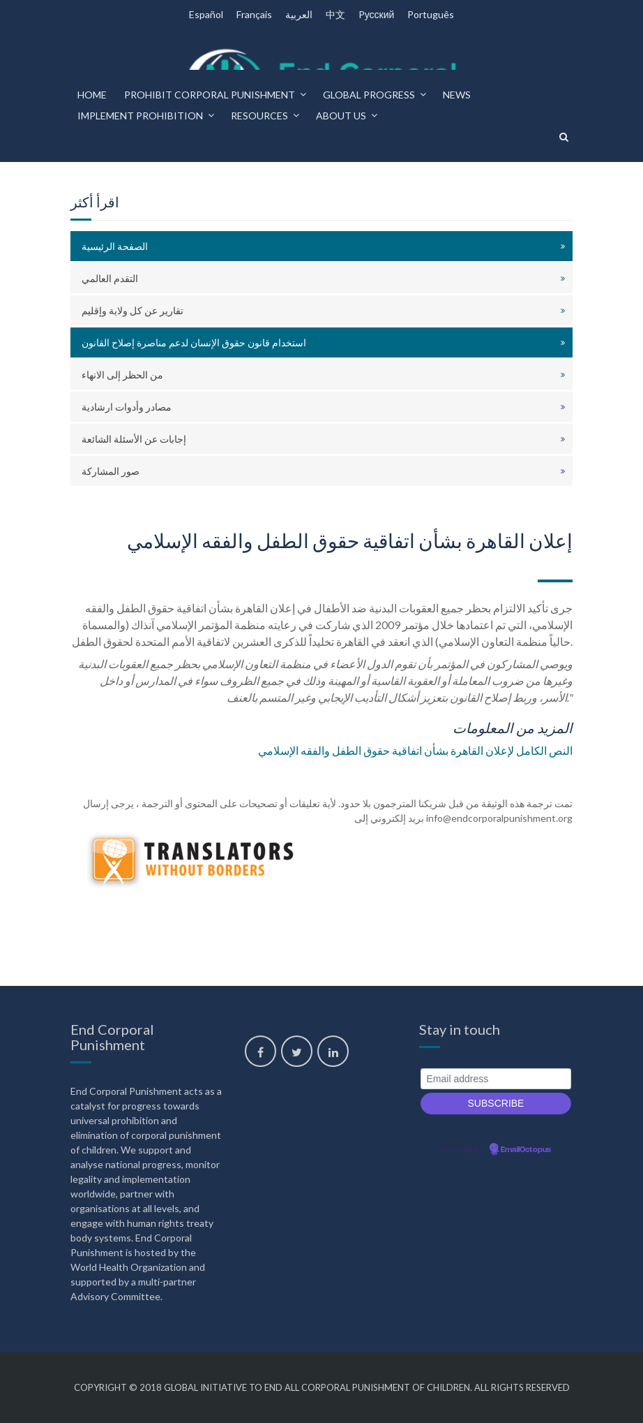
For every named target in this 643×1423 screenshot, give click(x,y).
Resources (259, 115)
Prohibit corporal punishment (209, 95)
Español (206, 14)
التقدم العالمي (110, 278)
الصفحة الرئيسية (115, 246)
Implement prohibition (140, 115)
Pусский (376, 14)
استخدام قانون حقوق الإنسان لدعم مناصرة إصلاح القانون (194, 342)
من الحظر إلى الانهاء (122, 375)
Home (92, 95)
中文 (335, 14)
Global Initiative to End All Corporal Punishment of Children (317, 1387)
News (457, 95)
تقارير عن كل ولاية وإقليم (132, 310)
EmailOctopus (526, 1149)
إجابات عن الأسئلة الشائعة (134, 439)
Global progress (369, 95)
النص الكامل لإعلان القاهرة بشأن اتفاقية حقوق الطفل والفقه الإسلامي (415, 750)
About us (341, 115)
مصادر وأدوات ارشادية (127, 407)
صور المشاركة (110, 471)
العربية (298, 14)
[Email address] (496, 1079)
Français (254, 14)
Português (430, 14)
